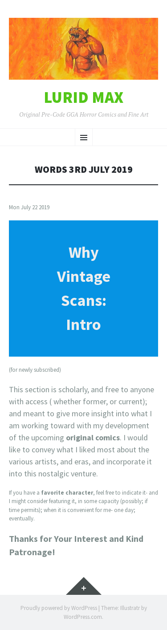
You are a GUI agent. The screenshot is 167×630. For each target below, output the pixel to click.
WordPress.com (83, 617)
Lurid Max (83, 97)
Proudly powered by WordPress (58, 608)
